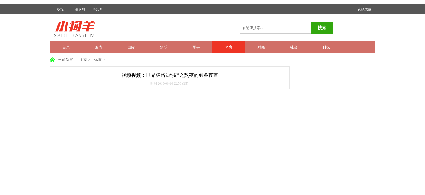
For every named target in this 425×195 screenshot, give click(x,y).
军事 (196, 47)
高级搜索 (364, 9)
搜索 (322, 27)
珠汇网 (98, 9)
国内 (98, 47)
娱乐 (164, 47)
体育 (229, 47)
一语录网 (78, 9)
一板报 (59, 9)
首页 (66, 47)
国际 (131, 47)
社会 (294, 47)
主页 (83, 60)
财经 (261, 47)
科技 (326, 47)
